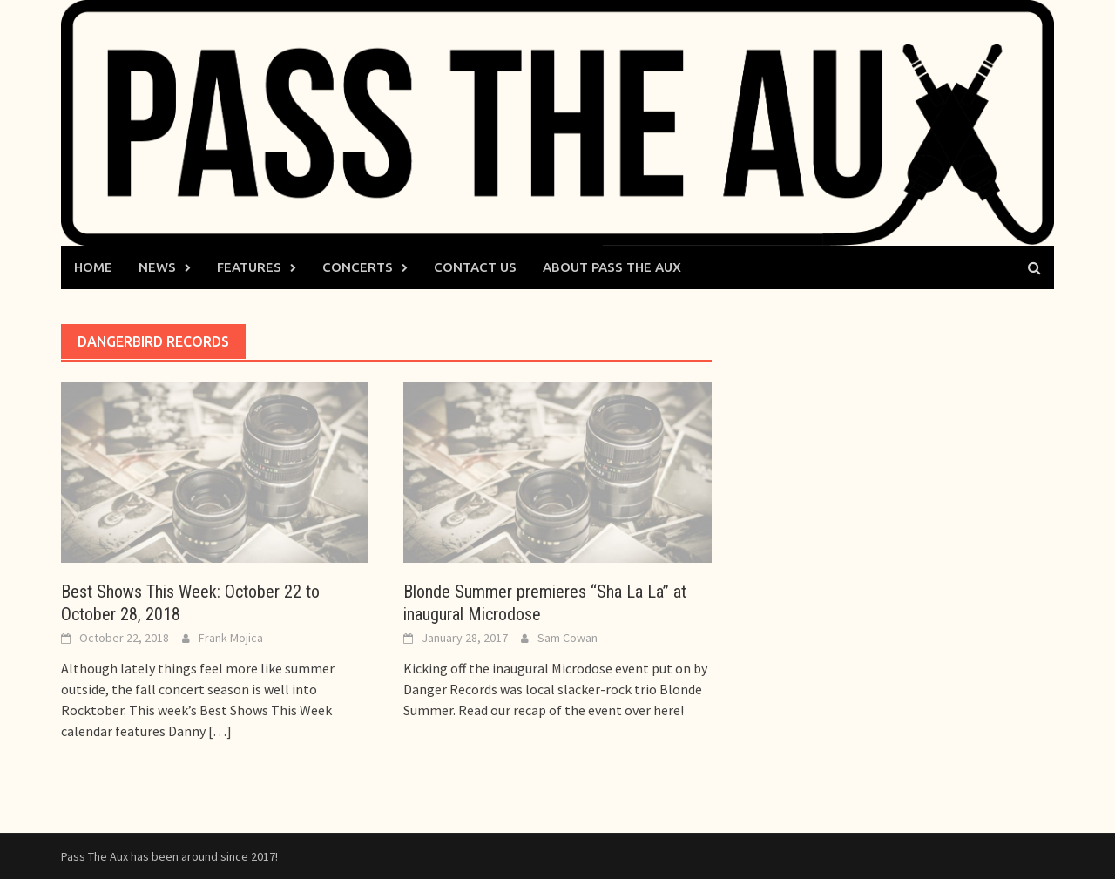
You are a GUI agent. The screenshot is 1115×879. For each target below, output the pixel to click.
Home (93, 267)
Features (249, 267)
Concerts (357, 267)
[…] (219, 731)
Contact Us (475, 267)
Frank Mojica (231, 638)
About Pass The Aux (612, 267)
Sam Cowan (567, 638)
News (157, 267)
